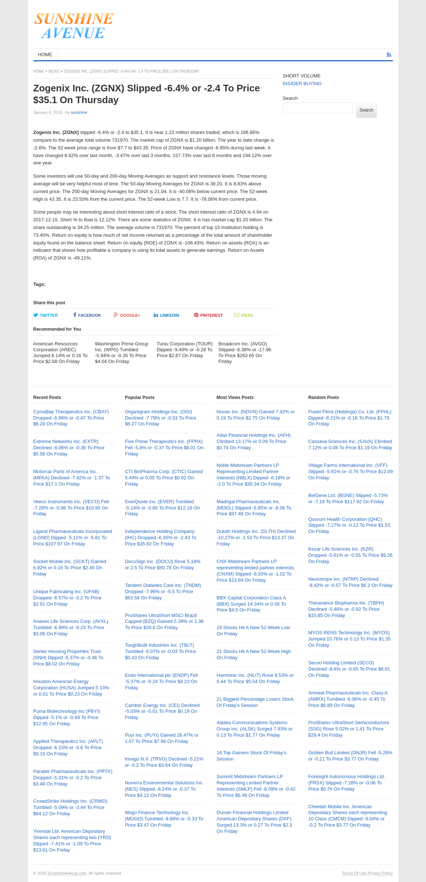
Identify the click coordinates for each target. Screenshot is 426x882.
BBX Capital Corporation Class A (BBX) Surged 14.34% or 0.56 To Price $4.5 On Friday (251, 604)
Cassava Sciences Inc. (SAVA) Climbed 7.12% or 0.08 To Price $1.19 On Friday (350, 444)
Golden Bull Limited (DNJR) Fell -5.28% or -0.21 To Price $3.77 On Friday (350, 756)
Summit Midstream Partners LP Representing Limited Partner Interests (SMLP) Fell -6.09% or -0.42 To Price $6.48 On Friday (255, 786)
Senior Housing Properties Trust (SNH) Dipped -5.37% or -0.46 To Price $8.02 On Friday (68, 658)
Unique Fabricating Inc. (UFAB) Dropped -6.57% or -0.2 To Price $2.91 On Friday (67, 598)
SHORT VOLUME (302, 76)
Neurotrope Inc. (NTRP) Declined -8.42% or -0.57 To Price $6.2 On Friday (350, 582)
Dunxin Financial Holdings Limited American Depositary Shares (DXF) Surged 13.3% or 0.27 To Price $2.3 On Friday (254, 822)
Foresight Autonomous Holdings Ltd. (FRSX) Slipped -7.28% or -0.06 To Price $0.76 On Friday (346, 783)
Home (38, 71)
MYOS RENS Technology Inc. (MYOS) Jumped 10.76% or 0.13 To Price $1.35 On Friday (349, 639)
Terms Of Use (354, 873)
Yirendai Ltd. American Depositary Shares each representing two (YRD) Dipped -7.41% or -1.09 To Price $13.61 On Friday (72, 840)
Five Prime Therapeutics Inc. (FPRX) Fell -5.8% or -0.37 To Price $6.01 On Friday (164, 448)
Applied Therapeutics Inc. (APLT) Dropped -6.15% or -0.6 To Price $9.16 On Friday (68, 747)
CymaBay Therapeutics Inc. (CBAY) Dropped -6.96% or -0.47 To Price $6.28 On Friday (71, 418)
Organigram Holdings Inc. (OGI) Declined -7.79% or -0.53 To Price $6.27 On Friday (160, 418)
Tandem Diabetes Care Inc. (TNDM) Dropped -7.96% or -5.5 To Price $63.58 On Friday (163, 591)
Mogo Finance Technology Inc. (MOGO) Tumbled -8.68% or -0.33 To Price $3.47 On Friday (164, 819)
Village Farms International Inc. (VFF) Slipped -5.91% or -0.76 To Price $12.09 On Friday (350, 471)
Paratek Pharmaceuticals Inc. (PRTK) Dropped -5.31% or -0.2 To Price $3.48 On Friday (73, 778)
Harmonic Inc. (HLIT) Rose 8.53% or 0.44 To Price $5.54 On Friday (255, 678)
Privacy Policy (380, 873)
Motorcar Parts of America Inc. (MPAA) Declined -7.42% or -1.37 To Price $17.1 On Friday (71, 478)
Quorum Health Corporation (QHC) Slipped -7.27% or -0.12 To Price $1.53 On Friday (349, 525)
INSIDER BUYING (302, 83)
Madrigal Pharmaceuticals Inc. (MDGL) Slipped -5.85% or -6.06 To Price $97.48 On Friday (253, 508)
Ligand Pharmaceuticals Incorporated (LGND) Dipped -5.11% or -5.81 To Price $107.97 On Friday (72, 538)
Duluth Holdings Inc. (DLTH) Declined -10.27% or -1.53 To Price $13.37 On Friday (256, 538)
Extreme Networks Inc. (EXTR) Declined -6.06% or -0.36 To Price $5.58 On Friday (69, 448)
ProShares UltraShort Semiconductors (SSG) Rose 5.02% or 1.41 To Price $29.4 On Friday (348, 729)
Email (244, 314)
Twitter (45, 314)
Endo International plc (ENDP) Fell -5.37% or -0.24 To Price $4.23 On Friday (161, 681)
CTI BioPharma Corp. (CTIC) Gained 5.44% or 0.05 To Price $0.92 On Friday (164, 478)
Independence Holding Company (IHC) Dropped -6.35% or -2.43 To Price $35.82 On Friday (160, 538)
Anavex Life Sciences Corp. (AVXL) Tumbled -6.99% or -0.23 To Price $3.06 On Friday (70, 627)
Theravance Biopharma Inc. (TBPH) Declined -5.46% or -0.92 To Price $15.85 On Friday (346, 609)
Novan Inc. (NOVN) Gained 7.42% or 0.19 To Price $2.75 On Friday (255, 415)
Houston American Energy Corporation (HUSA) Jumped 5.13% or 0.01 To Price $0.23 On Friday (71, 688)
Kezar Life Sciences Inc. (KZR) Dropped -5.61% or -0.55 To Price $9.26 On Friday (350, 555)
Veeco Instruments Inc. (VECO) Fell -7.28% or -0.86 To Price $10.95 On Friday (71, 508)
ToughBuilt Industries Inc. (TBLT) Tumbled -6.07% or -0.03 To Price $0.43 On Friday (160, 651)
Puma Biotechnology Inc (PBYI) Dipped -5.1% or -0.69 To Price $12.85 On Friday (66, 717)
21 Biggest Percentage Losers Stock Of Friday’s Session (255, 702)
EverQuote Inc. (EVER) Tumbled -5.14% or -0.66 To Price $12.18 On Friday (162, 508)
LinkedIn (166, 314)
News (53, 71)
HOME (45, 54)
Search (290, 98)
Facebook (87, 314)
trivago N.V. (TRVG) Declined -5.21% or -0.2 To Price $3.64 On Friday (164, 762)
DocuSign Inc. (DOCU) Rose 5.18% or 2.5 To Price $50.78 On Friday (162, 564)
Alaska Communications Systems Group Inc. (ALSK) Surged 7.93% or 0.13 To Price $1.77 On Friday (254, 729)
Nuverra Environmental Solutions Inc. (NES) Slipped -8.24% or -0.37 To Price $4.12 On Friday (164, 789)
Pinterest (208, 314)
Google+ (127, 314)
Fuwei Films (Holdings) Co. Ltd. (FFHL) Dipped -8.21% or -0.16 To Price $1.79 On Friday (349, 418)
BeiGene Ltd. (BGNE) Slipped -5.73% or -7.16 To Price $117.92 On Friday (348, 498)
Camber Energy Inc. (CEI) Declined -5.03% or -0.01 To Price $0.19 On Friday (162, 712)
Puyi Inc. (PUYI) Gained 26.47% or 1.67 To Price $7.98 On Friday (162, 738)
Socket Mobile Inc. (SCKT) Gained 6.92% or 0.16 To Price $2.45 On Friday (69, 568)
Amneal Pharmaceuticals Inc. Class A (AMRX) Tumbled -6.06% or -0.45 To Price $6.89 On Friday (347, 699)
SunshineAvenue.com (67, 873)
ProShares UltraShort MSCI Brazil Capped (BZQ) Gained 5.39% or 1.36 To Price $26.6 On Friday (164, 622)
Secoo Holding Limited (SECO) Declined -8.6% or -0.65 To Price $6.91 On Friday (349, 669)
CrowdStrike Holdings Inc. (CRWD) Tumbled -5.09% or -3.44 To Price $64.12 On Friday (70, 807)
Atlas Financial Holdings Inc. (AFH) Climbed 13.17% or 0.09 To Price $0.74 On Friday (253, 441)
